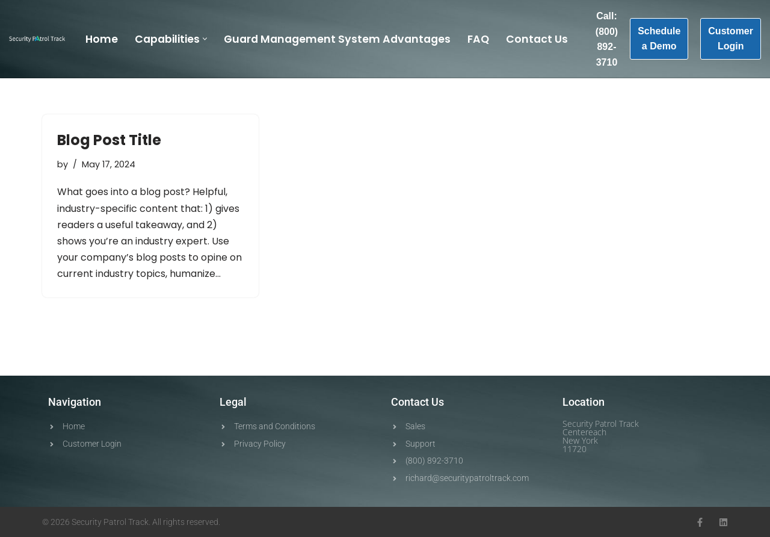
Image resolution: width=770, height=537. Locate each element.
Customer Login (730, 39)
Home (101, 39)
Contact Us (537, 39)
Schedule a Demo (659, 39)
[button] (205, 39)
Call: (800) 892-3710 (607, 39)
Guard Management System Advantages (337, 39)
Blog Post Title (109, 140)
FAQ (478, 39)
